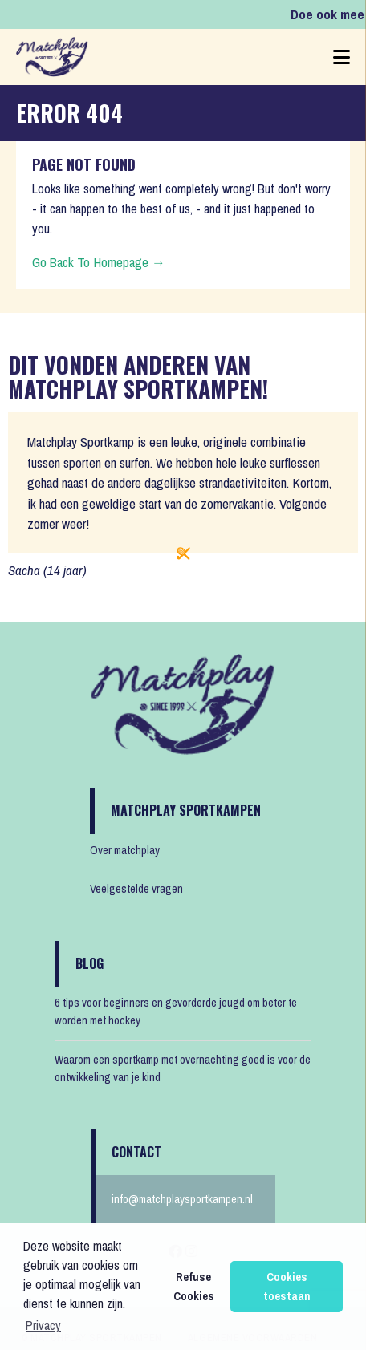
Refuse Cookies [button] (193, 1286)
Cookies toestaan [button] (287, 1286)
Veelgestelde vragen (136, 889)
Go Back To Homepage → (98, 262)
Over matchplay (125, 850)
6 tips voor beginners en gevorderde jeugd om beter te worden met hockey (176, 1011)
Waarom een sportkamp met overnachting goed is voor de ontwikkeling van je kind (183, 1068)
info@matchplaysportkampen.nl (182, 1199)
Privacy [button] (43, 1325)
